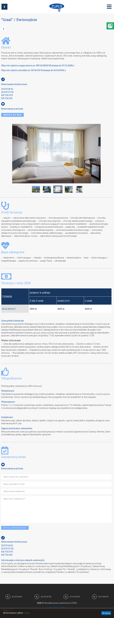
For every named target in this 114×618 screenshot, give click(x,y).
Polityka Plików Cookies (57, 607)
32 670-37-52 (46, 597)
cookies (26, 613)
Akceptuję (106, 613)
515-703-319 (103, 597)
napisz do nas (12, 115)
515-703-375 (75, 597)
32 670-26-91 (17, 597)
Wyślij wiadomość (14, 528)
